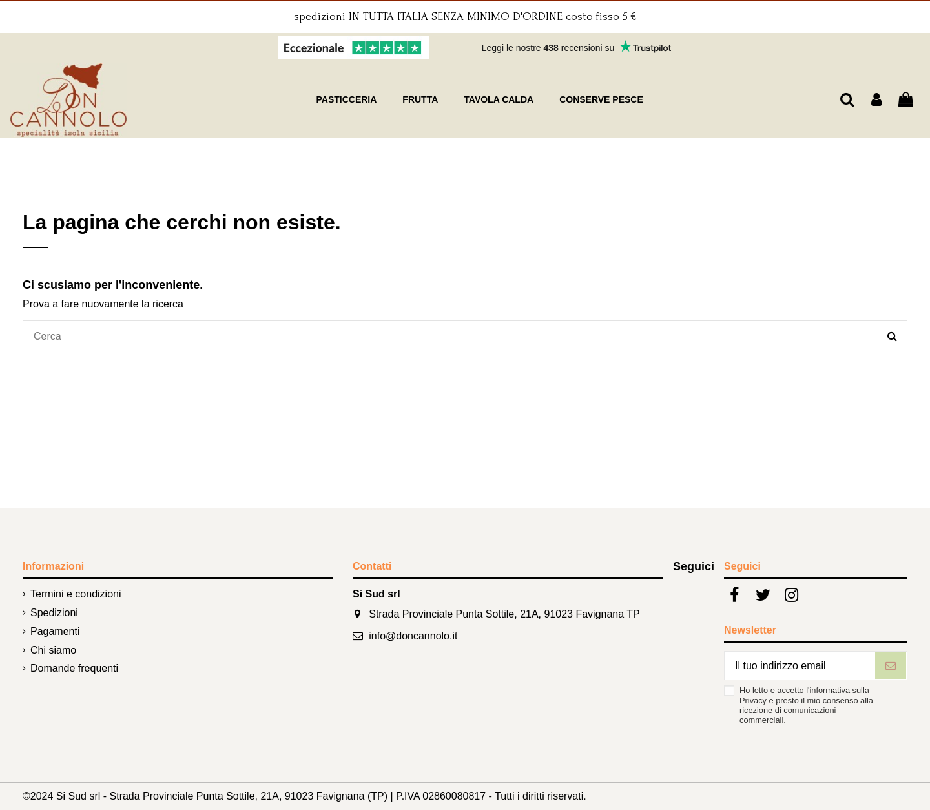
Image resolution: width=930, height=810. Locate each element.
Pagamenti (55, 631)
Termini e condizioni (75, 593)
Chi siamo (53, 650)
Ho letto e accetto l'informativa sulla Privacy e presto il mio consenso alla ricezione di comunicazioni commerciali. (806, 705)
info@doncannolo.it (413, 635)
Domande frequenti (74, 668)
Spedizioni (54, 612)
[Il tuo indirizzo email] (799, 666)
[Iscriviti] (890, 666)
